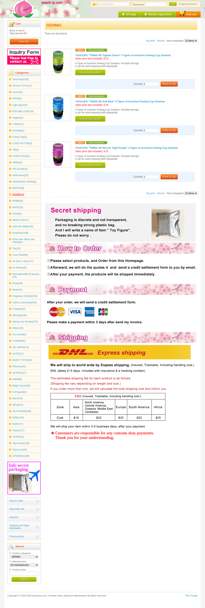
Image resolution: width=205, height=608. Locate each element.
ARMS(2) (17, 162)
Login (173, 4)
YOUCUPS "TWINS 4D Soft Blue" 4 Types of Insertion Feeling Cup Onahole (120, 101)
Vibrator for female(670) (25, 321)
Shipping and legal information (19, 527)
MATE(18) (17, 207)
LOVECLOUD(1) (21, 156)
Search (24, 579)
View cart (188, 13)
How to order (16, 500)
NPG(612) (17, 404)
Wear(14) (17, 289)
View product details (90, 72)
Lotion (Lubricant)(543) (24, 302)
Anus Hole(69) (20, 255)
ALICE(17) (18, 353)
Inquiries (13, 517)
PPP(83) (16, 98)
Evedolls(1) (18, 130)
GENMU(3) (18, 194)
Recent (161, 40)
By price (151, 40)
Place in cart (169, 84)
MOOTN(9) (18, 188)
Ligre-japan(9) (19, 105)
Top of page (191, 595)
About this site (16, 509)
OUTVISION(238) (21, 411)
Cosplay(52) (18, 308)
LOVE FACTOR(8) (22, 143)
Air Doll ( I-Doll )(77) (23, 261)
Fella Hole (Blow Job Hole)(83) (23, 241)
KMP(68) (17, 379)
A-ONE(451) (19, 340)
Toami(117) (18, 430)
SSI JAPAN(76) (20, 347)
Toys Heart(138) (20, 443)
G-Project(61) (19, 392)
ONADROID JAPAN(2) (24, 181)
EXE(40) (16, 213)
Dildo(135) (17, 328)
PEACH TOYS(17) (22, 85)
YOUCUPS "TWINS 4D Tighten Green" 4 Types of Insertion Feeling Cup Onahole (123, 55)
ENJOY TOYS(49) (22, 360)
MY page (131, 14)
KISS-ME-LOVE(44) (23, 111)
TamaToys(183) (20, 79)
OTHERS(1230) (20, 456)
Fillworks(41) (19, 366)
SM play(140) (19, 315)
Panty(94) (17, 283)
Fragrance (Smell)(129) (24, 296)
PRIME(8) (17, 201)
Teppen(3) (17, 117)
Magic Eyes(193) (21, 385)
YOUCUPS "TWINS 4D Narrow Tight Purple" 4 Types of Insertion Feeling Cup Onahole (126, 148)
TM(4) (15, 149)
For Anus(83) (19, 334)
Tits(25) (16, 248)
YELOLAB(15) (20, 169)
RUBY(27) (17, 424)
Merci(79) (17, 398)
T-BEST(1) (18, 124)
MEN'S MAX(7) (20, 220)
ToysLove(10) (19, 449)
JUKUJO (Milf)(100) (22, 226)
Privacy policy (16, 536)
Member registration (160, 14)
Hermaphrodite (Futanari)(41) (25, 275)
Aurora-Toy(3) (19, 137)
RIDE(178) (18, 417)
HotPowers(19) (20, 175)
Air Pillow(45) (19, 267)
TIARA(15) (18, 436)
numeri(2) (17, 92)
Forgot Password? (188, 4)
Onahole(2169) (20, 233)
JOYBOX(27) (19, 372)
